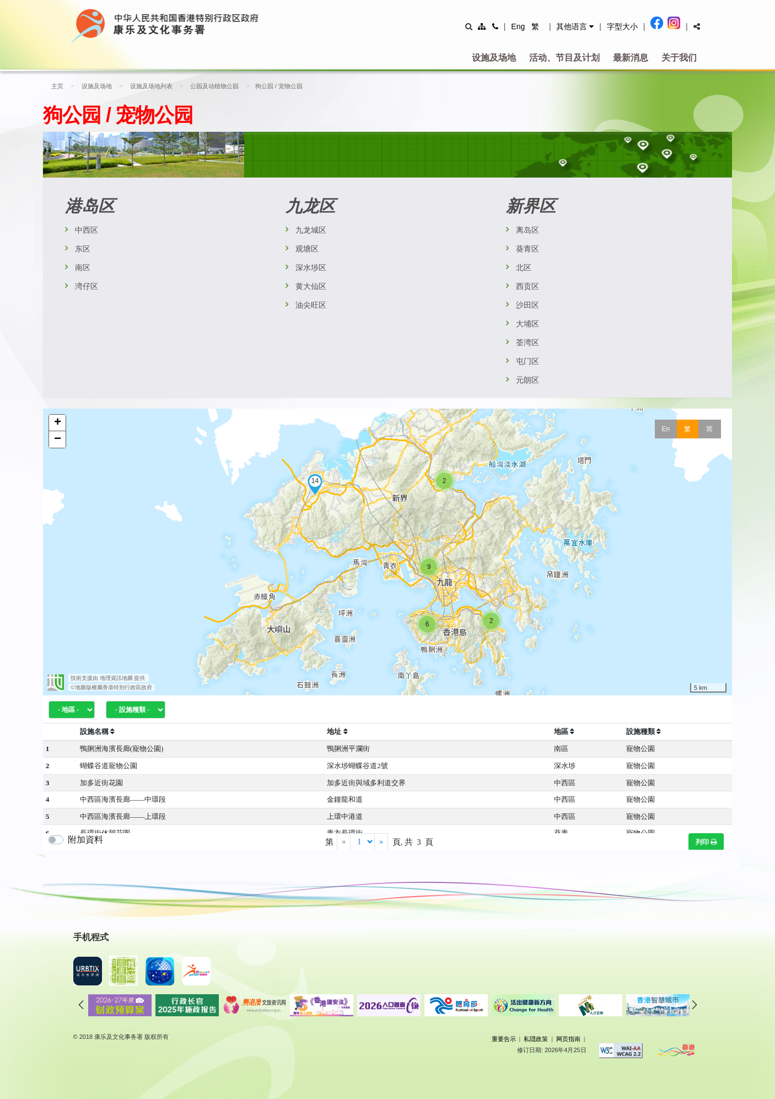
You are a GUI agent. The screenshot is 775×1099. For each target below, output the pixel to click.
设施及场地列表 (149, 86)
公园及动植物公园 (211, 86)
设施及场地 (494, 57)
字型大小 (622, 26)
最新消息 (630, 57)
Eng (518, 26)
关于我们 (679, 57)
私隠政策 (536, 1039)
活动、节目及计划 (564, 57)
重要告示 (504, 1039)
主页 (57, 86)
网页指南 (568, 1039)
